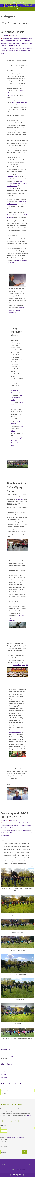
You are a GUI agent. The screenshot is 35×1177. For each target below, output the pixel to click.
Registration (4, 1074)
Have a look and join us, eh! (20, 665)
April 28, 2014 (13, 820)
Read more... (30, 1115)
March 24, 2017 (14, 35)
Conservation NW (12, 176)
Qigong (13, 431)
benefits (5, 822)
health (2, 825)
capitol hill (25, 38)
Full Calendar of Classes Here (16, 443)
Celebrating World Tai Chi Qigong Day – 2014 (14, 815)
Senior (7, 43)
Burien (11, 38)
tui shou (16, 50)
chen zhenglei (12, 48)
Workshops (29, 43)
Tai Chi (14, 43)
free (28, 822)
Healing (22, 830)
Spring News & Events (12, 31)
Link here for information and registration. (16, 310)
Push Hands (18, 40)
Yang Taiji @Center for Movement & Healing (17, 390)
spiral (10, 43)
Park (8, 832)
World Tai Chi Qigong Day (7, 45)
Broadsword (6, 38)
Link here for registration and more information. (16, 618)
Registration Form (5, 1077)
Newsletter (12, 40)
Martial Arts (27, 830)
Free (18, 830)
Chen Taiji (20, 426)
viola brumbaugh (23, 50)
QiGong (24, 40)
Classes (7, 40)
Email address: (4, 1088)
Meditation (4, 832)
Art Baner (5, 48)
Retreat (3, 50)
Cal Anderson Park (18, 38)
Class (15, 830)
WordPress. (22, 1169)
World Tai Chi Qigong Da (20, 118)
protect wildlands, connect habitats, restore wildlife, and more (17, 183)
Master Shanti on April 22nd (19, 102)
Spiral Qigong (19, 499)
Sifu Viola (5, 35)
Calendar (3, 1072)
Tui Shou (23, 43)
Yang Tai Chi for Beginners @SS (16, 397)
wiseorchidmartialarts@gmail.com (9, 1056)
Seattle (3, 43)
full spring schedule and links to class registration (15, 93)
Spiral (7, 50)
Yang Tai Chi (17, 45)
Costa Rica (18, 48)
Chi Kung (11, 830)
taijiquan (18, 43)
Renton (28, 40)
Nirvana (17, 1169)
